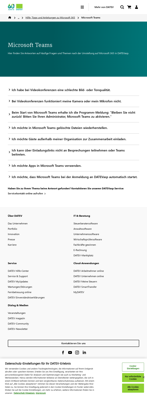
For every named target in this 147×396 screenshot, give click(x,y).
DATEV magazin (16, 318)
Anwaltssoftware (83, 228)
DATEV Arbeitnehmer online (89, 270)
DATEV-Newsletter (18, 328)
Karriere (12, 244)
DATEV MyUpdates (18, 281)
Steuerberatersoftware (86, 223)
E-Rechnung (80, 250)
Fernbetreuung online (19, 292)
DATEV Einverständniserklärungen (26, 297)
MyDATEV (79, 292)
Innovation (13, 234)
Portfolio (12, 228)
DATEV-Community (18, 323)
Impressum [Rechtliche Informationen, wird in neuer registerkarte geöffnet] (41, 394)
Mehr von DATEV (104, 7)
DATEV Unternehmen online (89, 276)
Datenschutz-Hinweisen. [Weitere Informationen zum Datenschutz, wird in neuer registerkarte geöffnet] (24, 394)
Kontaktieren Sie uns (73, 343)
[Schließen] (143, 378)
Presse (11, 239)
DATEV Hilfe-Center (18, 270)
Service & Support (18, 276)
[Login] (136, 7)
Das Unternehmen (18, 223)
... (18, 17)
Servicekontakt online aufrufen (25, 193)
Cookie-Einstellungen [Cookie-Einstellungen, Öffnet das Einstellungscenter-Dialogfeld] (133, 368)
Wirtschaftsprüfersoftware (88, 239)
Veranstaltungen (17, 312)
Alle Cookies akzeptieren (133, 389)
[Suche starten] (122, 7)
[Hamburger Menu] (85, 7)
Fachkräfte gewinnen (85, 244)
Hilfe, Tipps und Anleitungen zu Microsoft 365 (50, 17)
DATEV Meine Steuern (85, 281)
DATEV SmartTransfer (85, 286)
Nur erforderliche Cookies (133, 379)
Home (10, 17)
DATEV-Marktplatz (83, 255)
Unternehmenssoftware (86, 234)
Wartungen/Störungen (20, 286)
